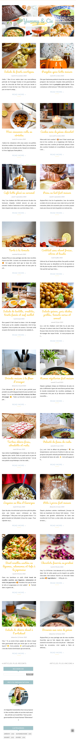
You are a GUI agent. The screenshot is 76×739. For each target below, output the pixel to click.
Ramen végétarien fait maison (57, 378)
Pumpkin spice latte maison (57, 71)
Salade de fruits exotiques (19, 71)
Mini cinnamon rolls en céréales (19, 133)
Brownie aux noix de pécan (57, 630)
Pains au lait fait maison (57, 192)
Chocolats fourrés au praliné (57, 563)
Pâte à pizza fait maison (57, 503)
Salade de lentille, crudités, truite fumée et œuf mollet (19, 313)
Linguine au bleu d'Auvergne (19, 503)
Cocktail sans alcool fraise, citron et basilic (57, 252)
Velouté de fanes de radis (57, 442)
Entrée (18, 737)
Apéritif (7, 734)
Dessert (7, 737)
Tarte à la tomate (19, 250)
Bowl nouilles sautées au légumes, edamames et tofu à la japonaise (19, 566)
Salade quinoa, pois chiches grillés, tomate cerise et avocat (57, 314)
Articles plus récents (14, 663)
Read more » (19, 95)
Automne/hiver (21, 734)
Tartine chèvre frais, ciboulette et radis (19, 443)
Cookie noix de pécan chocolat (57, 132)
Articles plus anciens (61, 663)
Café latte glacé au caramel (19, 192)
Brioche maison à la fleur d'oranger (19, 380)
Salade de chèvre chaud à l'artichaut (19, 631)
